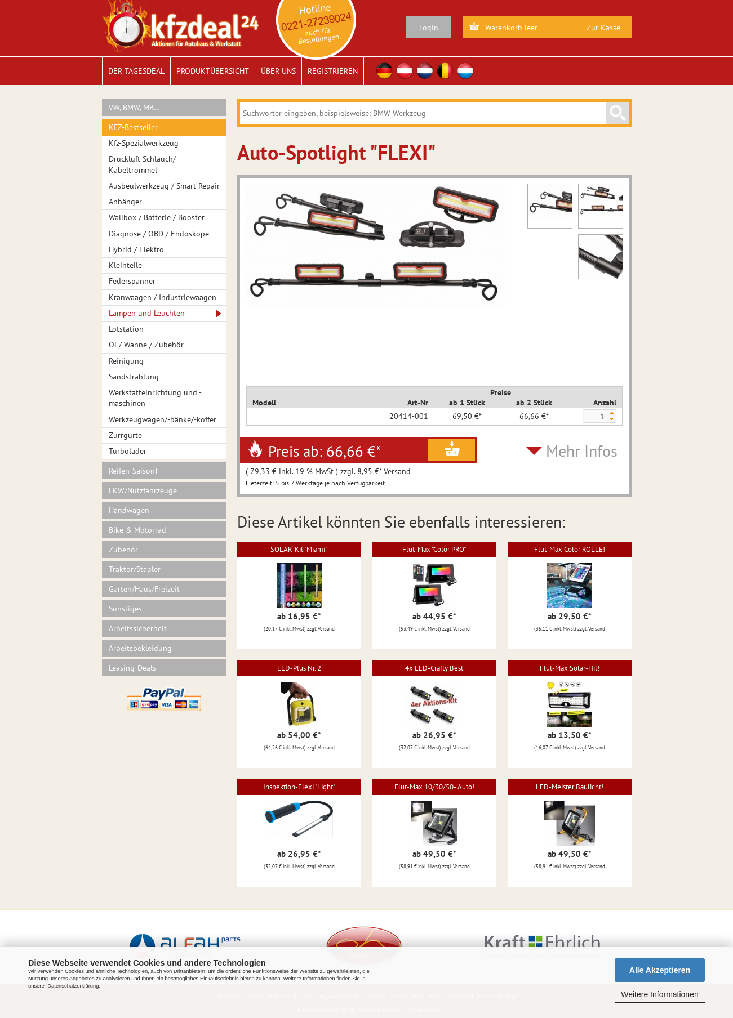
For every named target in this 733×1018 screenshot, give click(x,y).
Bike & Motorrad (137, 530)
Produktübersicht (212, 71)
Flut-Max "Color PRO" (434, 549)
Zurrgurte (125, 435)
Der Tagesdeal (136, 71)
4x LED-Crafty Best (434, 668)
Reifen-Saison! (133, 471)
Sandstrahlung (134, 377)
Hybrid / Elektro (136, 249)
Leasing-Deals (132, 668)
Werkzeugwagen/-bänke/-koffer (162, 419)
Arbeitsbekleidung (140, 648)
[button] (611, 413)
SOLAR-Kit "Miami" (298, 549)
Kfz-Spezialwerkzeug (144, 143)
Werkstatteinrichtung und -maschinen (155, 397)
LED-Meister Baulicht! (569, 787)
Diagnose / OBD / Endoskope (159, 234)
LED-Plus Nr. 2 (299, 668)
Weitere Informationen (659, 994)
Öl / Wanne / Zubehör (146, 345)
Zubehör (123, 549)
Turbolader (127, 451)
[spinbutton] (594, 416)
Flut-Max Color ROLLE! (569, 549)
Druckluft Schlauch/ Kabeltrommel (142, 164)
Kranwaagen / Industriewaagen (162, 297)
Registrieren (333, 71)
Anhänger (125, 202)
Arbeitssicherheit (138, 628)
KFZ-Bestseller (133, 127)
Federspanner (132, 281)
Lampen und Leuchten (147, 313)
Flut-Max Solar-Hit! (569, 668)
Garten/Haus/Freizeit (144, 589)
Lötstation (126, 329)
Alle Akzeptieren (659, 970)
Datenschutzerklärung (73, 986)
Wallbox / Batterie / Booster (157, 217)
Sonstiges (125, 609)
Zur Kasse (603, 28)
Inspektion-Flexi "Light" (299, 787)
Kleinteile (125, 265)
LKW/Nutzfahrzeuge (143, 490)
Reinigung (126, 361)
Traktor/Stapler (135, 569)
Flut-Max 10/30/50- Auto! (434, 787)
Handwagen (129, 510)
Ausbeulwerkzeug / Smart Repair (164, 186)
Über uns (278, 71)
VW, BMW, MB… (134, 107)
